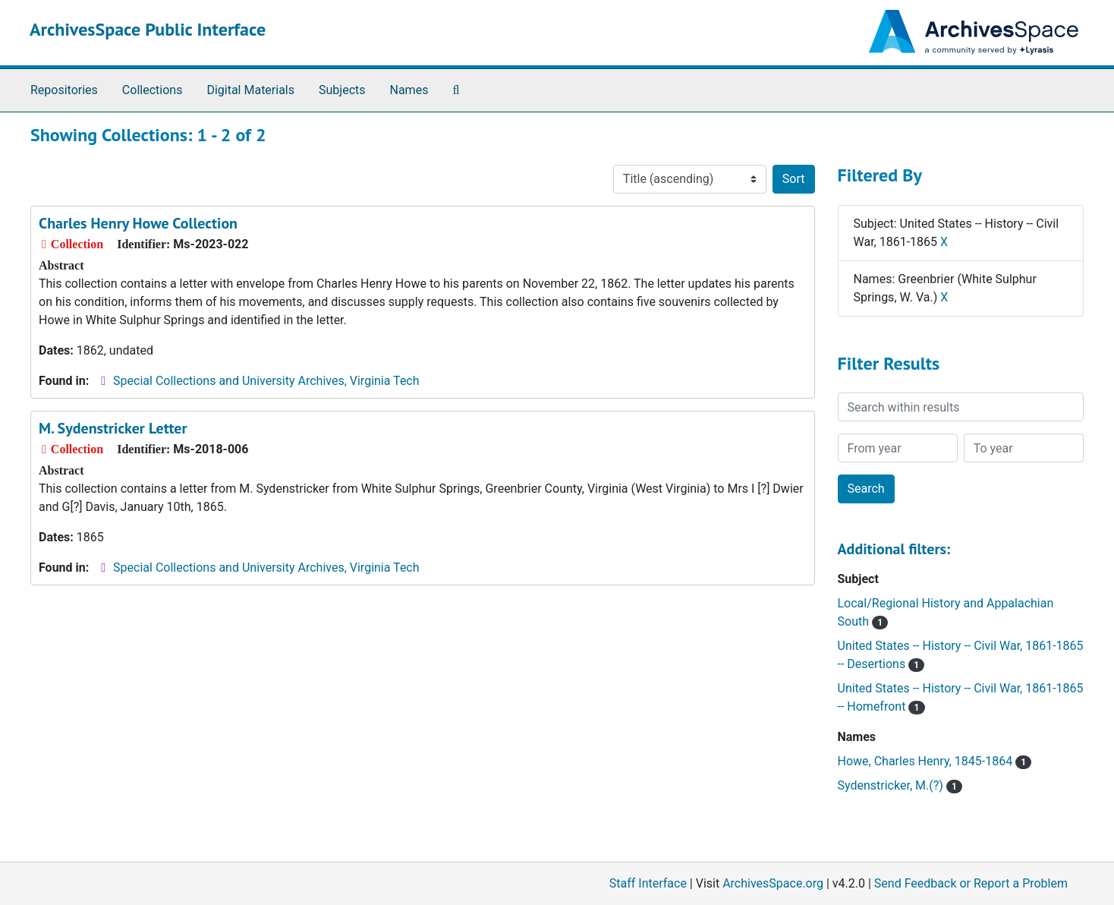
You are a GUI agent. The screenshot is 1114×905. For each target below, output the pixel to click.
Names (409, 90)
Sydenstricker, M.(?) (900, 785)
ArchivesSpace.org (772, 883)
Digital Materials (250, 90)
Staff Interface (648, 883)
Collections (152, 90)
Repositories (64, 90)
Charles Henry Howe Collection (138, 223)
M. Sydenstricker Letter (113, 428)
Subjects (342, 90)
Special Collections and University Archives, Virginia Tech (266, 381)
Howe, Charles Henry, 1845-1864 (935, 761)
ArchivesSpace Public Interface (148, 29)
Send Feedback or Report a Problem (971, 883)
